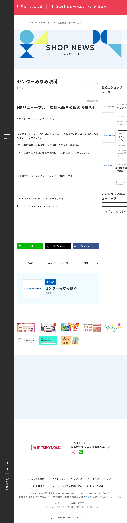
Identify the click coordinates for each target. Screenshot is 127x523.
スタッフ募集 (96, 486)
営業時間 (7, 484)
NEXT (85, 263)
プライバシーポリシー (101, 479)
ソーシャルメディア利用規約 (67, 486)
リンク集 (78, 479)
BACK (31, 263)
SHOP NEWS (31, 22)
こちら (86, 497)
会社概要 (40, 486)
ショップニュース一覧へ (58, 263)
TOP (7, 466)
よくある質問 (38, 479)
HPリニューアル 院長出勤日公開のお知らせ (61, 22)
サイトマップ (59, 479)
